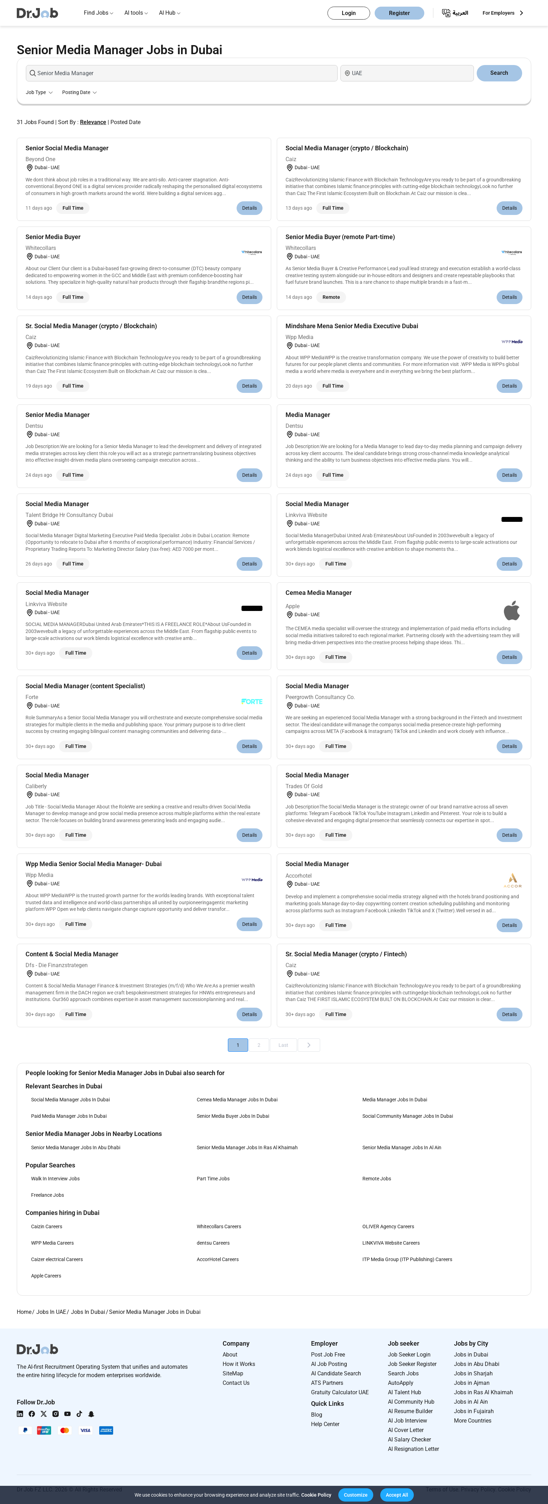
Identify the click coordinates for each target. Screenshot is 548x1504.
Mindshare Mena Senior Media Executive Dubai (352, 326)
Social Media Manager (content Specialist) (85, 686)
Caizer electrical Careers (57, 1259)
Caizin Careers (46, 1226)
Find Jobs (96, 12)
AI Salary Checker (409, 1439)
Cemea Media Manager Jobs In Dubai (237, 1099)
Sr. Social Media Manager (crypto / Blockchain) (91, 326)
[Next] (309, 1045)
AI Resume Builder (410, 1411)
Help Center (325, 1424)
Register (399, 13)
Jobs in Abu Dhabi (476, 1364)
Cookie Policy (316, 1495)
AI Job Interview (407, 1420)
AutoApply (400, 1383)
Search (499, 73)
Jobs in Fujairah (474, 1411)
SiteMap (233, 1373)
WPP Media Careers (52, 1243)
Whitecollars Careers (219, 1226)
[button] (355, 1495)
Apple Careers (46, 1276)
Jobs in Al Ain (471, 1401)
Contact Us (236, 1383)
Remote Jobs (376, 1178)
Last (283, 1045)
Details (249, 208)
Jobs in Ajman (472, 1383)
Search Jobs (403, 1373)
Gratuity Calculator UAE (340, 1392)
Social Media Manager (57, 504)
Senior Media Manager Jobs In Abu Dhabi (75, 1147)
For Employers (498, 13)
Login (349, 13)
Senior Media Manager (57, 414)
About (230, 1354)
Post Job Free (328, 1354)
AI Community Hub (411, 1401)
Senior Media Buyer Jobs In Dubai (233, 1116)
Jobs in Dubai (471, 1354)
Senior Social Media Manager (67, 148)
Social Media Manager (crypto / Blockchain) (347, 148)
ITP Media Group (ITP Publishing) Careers (407, 1259)
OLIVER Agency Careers (388, 1226)
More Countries (472, 1420)
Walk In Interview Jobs (55, 1178)
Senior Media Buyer (53, 236)
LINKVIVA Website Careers (391, 1243)
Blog (316, 1414)
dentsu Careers (213, 1243)
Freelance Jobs (47, 1195)
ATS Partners (327, 1383)
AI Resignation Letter (413, 1449)
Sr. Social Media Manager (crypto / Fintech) (346, 954)
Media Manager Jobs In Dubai (394, 1099)
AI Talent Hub (404, 1392)
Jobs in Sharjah (473, 1373)
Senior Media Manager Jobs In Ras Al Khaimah (247, 1147)
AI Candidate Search (336, 1373)
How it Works (239, 1364)
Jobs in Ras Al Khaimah (483, 1392)
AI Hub (167, 12)
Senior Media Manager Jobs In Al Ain (401, 1147)
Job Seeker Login (409, 1354)
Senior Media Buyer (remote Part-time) (340, 236)
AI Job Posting (329, 1364)
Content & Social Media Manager (72, 954)
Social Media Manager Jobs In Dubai (70, 1099)
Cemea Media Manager (319, 592)
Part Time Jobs (213, 1178)
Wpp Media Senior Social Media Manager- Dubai (94, 864)
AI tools (133, 12)
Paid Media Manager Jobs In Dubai (69, 1116)
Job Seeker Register (412, 1364)
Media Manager (308, 414)
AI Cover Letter (406, 1430)
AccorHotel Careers (218, 1259)
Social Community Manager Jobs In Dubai (407, 1116)
